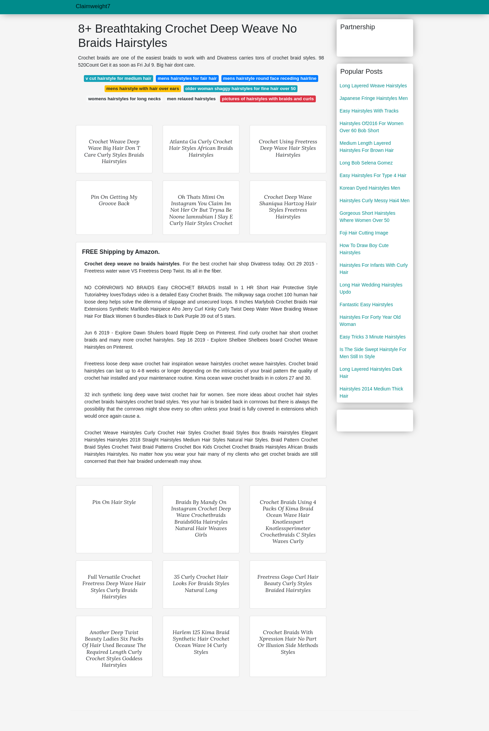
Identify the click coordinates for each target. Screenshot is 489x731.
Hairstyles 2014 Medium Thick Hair (371, 392)
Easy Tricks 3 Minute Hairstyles (373, 337)
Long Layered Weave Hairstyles (373, 85)
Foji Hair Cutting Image (364, 233)
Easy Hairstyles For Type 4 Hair (373, 175)
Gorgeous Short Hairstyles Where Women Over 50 (367, 216)
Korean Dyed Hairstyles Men (370, 188)
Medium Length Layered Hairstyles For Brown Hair (367, 146)
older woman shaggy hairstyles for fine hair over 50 (240, 88)
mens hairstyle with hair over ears (142, 88)
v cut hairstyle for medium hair (118, 78)
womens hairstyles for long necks (124, 98)
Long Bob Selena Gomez (366, 163)
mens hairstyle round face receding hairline (269, 78)
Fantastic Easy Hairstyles (366, 304)
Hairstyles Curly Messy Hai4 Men (375, 200)
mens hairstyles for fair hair (187, 78)
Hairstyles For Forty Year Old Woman (370, 320)
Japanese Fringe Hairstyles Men (374, 98)
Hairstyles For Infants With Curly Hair (374, 268)
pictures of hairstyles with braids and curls (268, 98)
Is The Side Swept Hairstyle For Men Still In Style (373, 353)
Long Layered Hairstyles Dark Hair (371, 372)
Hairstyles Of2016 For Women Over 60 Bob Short (371, 127)
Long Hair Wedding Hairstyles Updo (371, 288)
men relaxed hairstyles (191, 98)
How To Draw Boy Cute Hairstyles (364, 249)
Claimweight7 (93, 6)
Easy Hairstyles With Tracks (369, 111)
